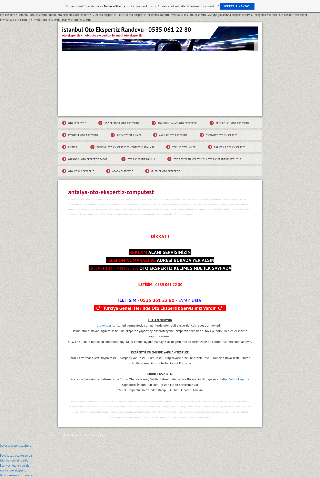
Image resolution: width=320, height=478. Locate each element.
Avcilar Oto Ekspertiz (173, 135)
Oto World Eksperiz (81, 171)
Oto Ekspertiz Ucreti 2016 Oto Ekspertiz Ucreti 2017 (207, 159)
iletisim (73, 147)
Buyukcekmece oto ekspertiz (18, 475)
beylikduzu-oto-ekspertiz (233, 123)
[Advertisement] (160, 81)
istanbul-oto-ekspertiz (83, 135)
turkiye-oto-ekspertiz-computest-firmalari (125, 147)
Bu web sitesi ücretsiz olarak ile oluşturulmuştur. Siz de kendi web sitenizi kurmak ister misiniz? (160, 6)
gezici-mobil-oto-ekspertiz (121, 123)
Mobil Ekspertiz (238, 379)
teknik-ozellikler (184, 147)
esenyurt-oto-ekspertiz (221, 135)
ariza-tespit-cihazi (129, 135)
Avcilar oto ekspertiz (13, 470)
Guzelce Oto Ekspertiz (165, 171)
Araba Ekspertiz (122, 171)
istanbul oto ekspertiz (14, 460)
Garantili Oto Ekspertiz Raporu (88, 159)
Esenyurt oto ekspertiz (14, 465)
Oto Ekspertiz (77, 123)
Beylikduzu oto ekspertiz (16, 455)
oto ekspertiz (106, 325)
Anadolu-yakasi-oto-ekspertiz (177, 123)
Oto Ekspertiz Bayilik (141, 159)
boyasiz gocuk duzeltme (15, 445)
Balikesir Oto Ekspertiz (229, 147)
